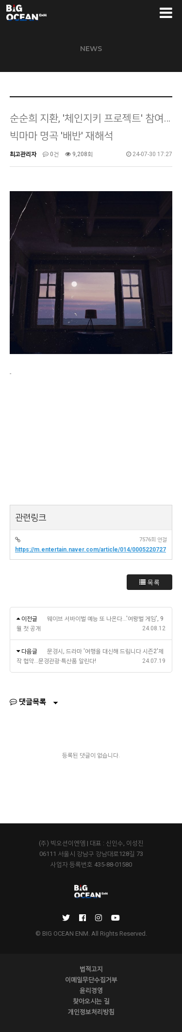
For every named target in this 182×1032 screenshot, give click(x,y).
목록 (149, 582)
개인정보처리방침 (91, 1011)
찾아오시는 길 (91, 1001)
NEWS (91, 48)
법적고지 (91, 969)
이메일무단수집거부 (91, 979)
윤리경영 (91, 990)
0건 (51, 154)
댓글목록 (28, 701)
